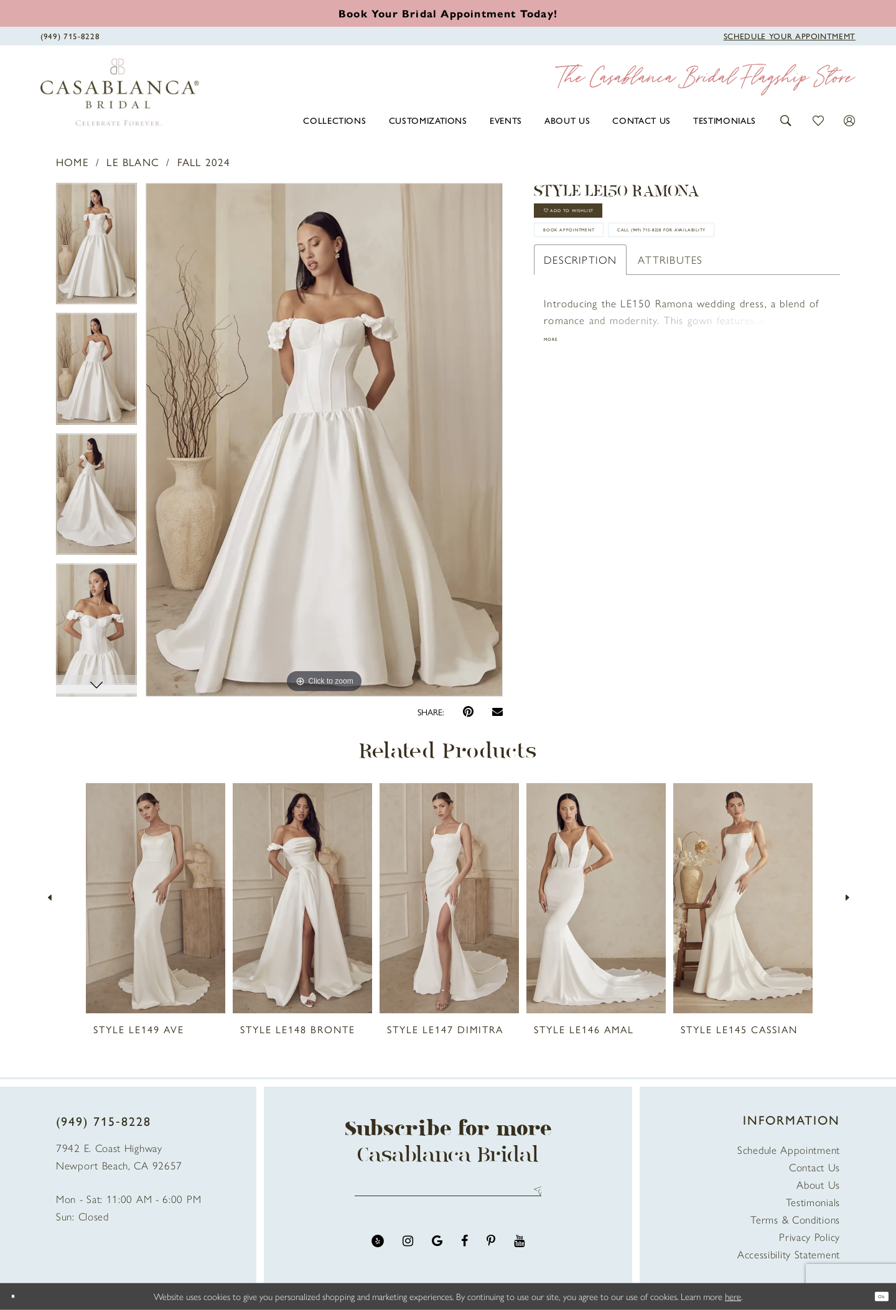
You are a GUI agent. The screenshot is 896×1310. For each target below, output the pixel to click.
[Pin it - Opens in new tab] (468, 712)
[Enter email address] (448, 1196)
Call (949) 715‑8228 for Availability (645, 298)
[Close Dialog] (18, 1297)
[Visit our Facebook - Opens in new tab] (464, 1252)
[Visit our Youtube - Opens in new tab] (519, 1252)
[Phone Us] (70, 35)
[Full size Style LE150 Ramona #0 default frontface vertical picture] (324, 439)
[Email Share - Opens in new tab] (497, 711)
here (733, 1296)
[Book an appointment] (448, 13)
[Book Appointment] (789, 35)
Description (580, 335)
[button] (786, 119)
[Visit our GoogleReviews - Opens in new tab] (437, 1252)
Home (72, 161)
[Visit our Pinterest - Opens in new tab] (491, 1252)
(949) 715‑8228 (103, 1121)
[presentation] (155, 898)
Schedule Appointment (788, 1149)
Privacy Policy (809, 1236)
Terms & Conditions (795, 1219)
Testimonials (813, 1201)
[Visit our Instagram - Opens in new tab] (408, 1252)
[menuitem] (334, 120)
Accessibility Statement (788, 1254)
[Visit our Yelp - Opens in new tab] (377, 1252)
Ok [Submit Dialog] (875, 1296)
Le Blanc (132, 161)
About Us (818, 1184)
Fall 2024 (204, 161)
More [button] (557, 419)
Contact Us (814, 1166)
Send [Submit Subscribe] (533, 1196)
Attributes (670, 335)
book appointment (604, 260)
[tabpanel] (96, 248)
